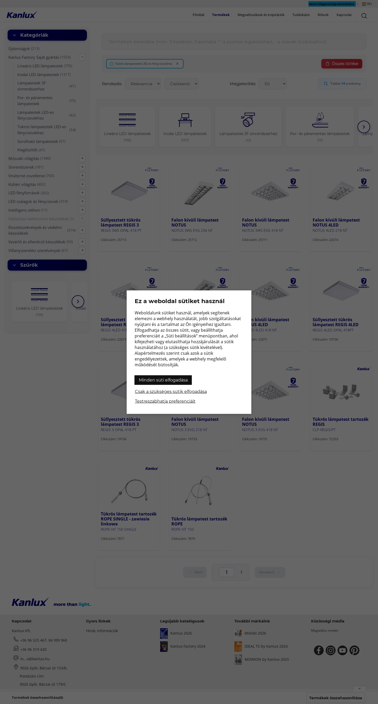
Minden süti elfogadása (163, 379)
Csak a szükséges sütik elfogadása (171, 391)
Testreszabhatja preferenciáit (165, 401)
